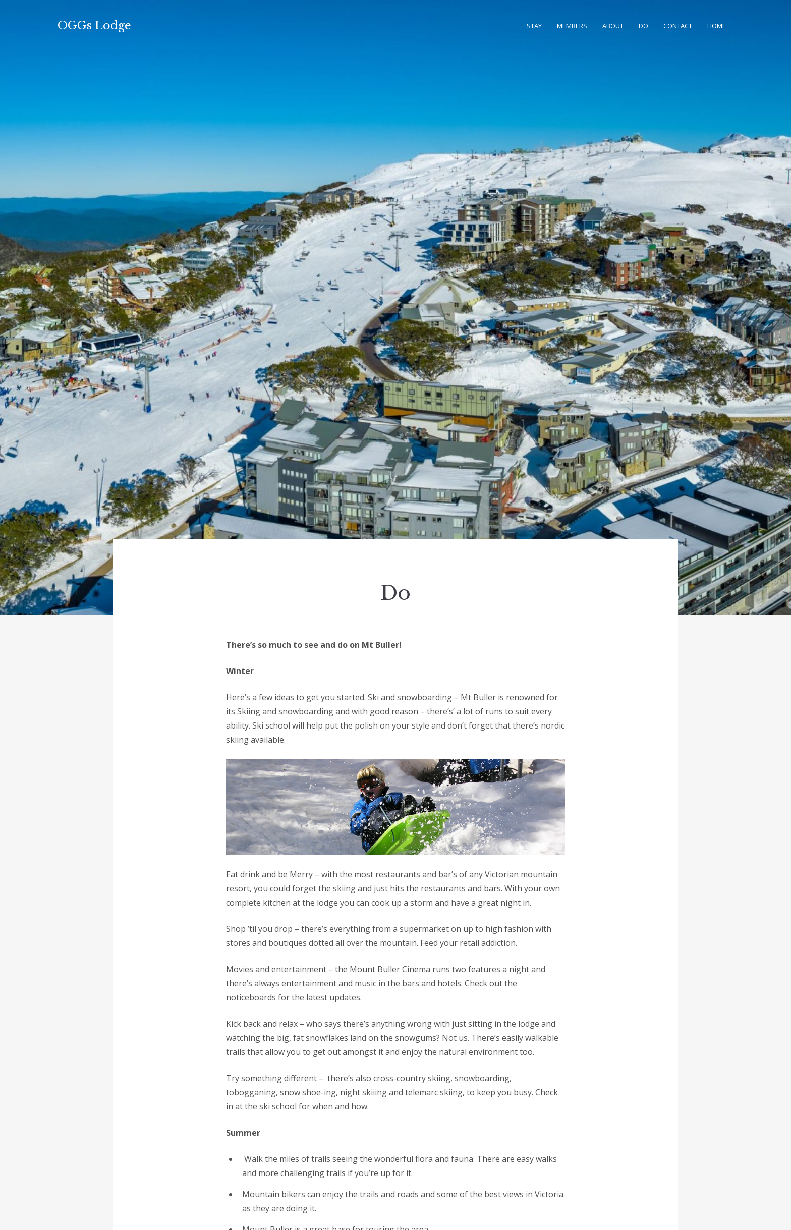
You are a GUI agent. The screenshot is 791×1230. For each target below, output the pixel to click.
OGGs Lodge (94, 25)
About (613, 25)
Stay (534, 25)
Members (572, 25)
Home (716, 25)
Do (643, 25)
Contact (677, 25)
